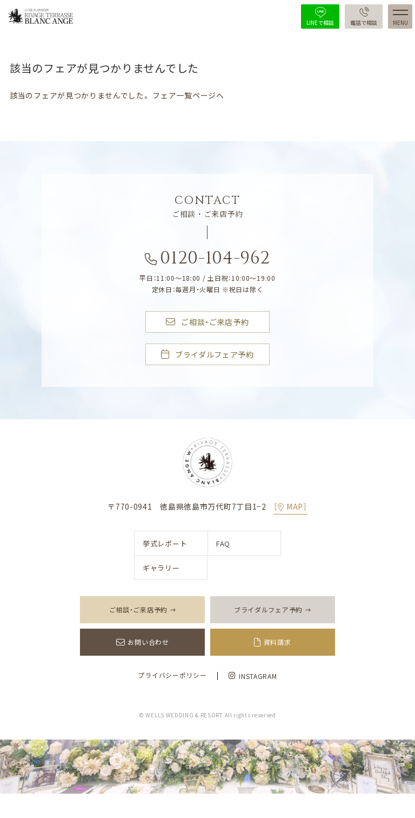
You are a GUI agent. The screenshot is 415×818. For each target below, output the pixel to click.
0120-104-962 (207, 260)
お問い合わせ (148, 642)
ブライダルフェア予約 (207, 354)
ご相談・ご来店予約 (207, 322)
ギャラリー (161, 568)
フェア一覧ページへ (188, 95)
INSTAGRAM (253, 676)
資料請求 (277, 642)
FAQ (223, 543)
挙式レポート (165, 543)
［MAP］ (290, 506)
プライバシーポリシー (172, 675)
